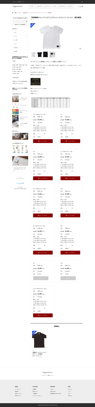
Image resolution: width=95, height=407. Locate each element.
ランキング (47, 6)
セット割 (15, 40)
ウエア (15, 32)
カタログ (70, 6)
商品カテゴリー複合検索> (20, 24)
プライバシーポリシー (37, 395)
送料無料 (15, 51)
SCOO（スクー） (18, 393)
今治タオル (16, 47)
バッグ (15, 43)
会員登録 (34, 389)
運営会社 (17, 391)
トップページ (17, 389)
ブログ (54, 6)
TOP (32, 6)
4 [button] (21, 164)
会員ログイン (35, 391)
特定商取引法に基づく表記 (55, 393)
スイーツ (15, 36)
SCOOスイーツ (18, 395)
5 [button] (22, 164)
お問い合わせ (62, 6)
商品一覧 (39, 6)
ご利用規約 (35, 393)
